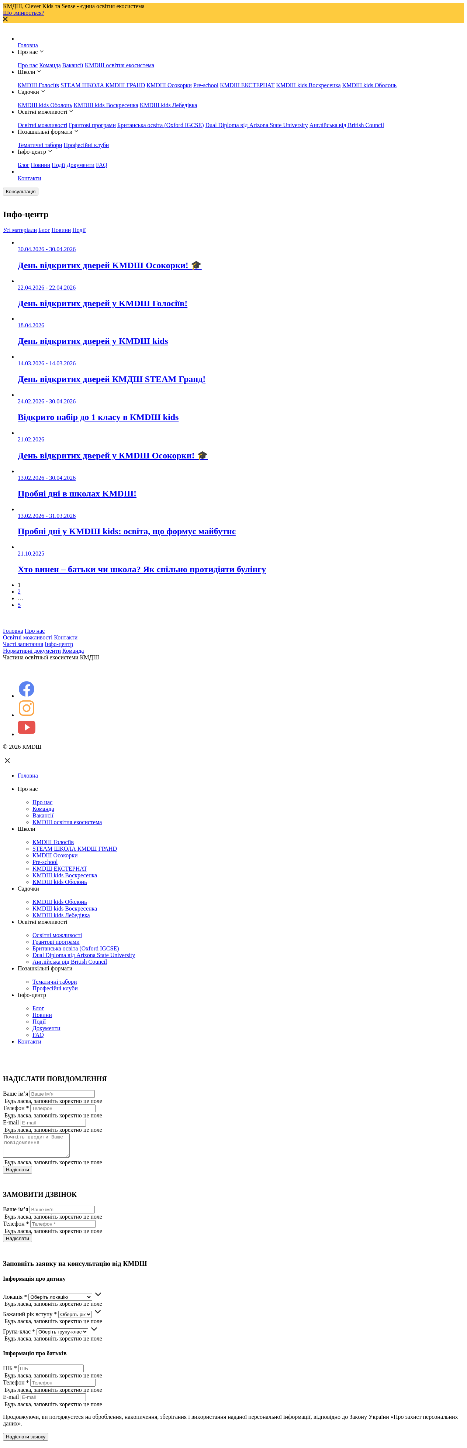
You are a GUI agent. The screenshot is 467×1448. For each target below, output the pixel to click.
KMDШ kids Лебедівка (168, 105)
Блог (24, 165)
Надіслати (17, 1174)
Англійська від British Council (346, 125)
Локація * (15, 1301)
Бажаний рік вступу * (30, 1318)
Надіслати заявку (25, 1441)
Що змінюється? (23, 13)
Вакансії (72, 65)
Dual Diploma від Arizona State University (256, 125)
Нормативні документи (32, 651)
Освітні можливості (42, 125)
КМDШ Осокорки (169, 85)
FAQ (101, 165)
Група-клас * (19, 1336)
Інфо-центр (59, 644)
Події (58, 165)
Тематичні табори (40, 145)
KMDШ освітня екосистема (119, 65)
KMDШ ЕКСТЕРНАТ (247, 85)
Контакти (29, 178)
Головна (28, 45)
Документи (80, 165)
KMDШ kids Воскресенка (308, 85)
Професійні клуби (86, 145)
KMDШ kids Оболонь (369, 85)
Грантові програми (92, 125)
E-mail (11, 1122)
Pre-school (205, 85)
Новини (41, 165)
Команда (50, 65)
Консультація (20, 191)
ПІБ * (10, 1372)
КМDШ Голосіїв (38, 85)
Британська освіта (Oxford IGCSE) (160, 125)
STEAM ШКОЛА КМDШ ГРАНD (102, 85)
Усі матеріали (20, 230)
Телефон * (16, 1108)
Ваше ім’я (15, 1093)
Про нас (28, 65)
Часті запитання (23, 644)
